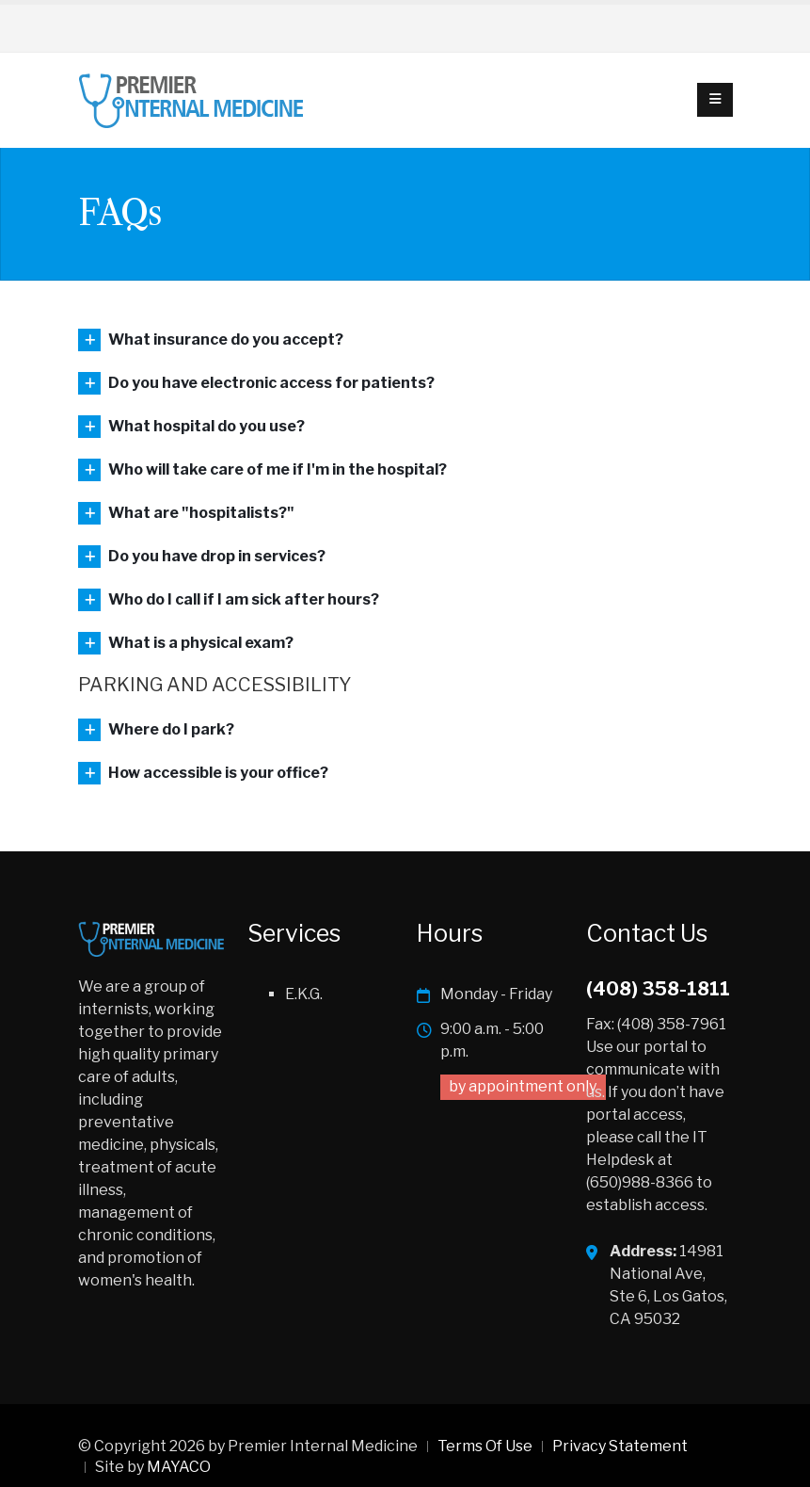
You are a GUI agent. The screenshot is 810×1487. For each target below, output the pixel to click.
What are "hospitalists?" (201, 513)
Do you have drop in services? (217, 556)
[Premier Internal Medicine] (191, 98)
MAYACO (179, 1467)
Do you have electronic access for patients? (271, 383)
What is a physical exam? (201, 643)
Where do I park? (171, 729)
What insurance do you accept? (225, 339)
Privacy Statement (620, 1446)
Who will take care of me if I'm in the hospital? (277, 469)
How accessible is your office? (218, 773)
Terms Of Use (484, 1446)
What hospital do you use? (206, 426)
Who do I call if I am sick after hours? (243, 599)
